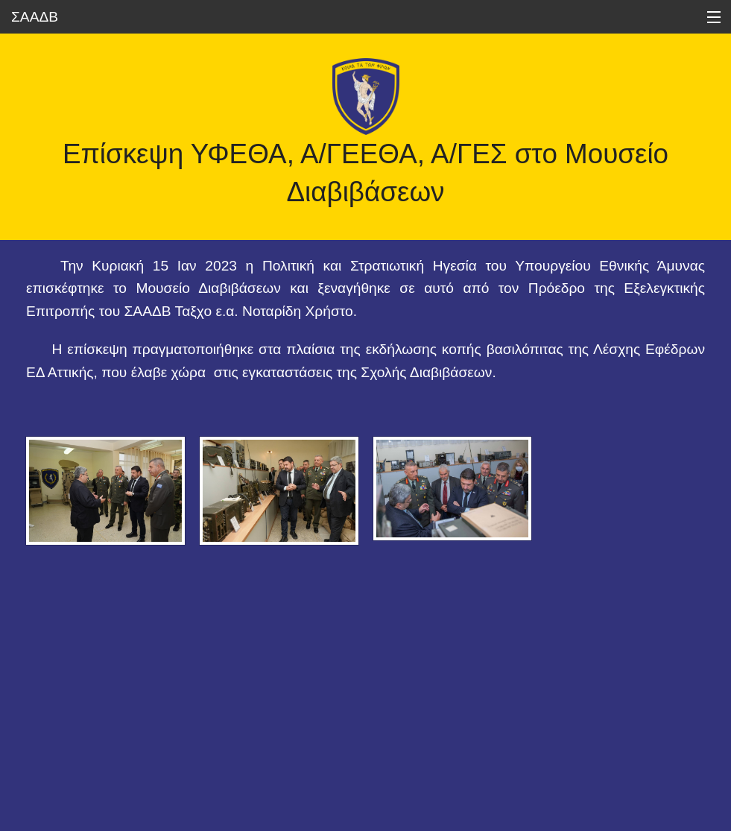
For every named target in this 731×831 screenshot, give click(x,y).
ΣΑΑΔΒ (34, 17)
